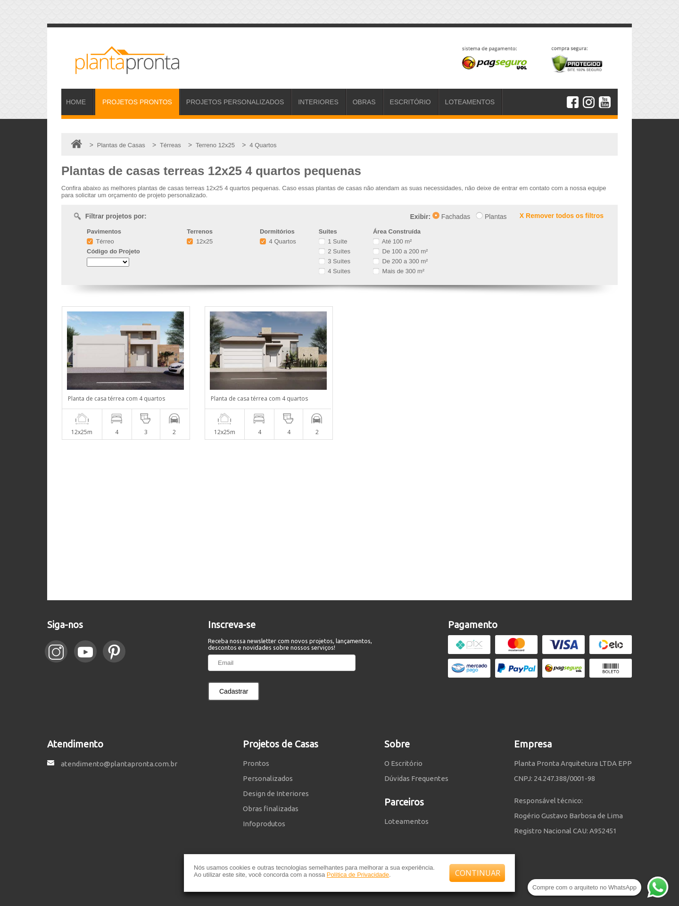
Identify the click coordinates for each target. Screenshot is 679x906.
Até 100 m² (392, 241)
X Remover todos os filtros (562, 215)
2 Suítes (334, 251)
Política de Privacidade (358, 874)
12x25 (200, 241)
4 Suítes (334, 271)
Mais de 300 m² (398, 271)
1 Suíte (333, 241)
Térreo (100, 241)
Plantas (491, 216)
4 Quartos (278, 241)
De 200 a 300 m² (400, 261)
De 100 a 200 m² (400, 251)
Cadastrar (233, 691)
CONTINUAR (477, 873)
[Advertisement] (339, 520)
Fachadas (451, 216)
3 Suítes (334, 261)
